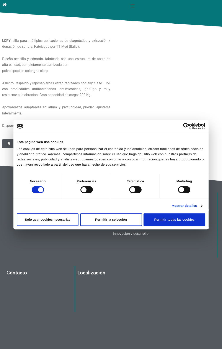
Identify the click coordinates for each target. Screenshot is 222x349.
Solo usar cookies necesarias (47, 219)
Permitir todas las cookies (174, 219)
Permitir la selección (111, 219)
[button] (132, 5)
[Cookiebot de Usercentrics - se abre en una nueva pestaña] (186, 126)
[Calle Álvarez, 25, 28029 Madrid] (110, 295)
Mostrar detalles (184, 205)
